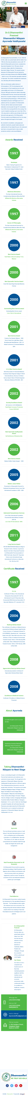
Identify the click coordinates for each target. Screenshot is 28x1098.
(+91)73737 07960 (14, 1000)
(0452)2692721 (13, 1007)
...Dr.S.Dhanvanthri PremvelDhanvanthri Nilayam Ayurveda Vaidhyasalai (15, 728)
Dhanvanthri (10, 1094)
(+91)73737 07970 (14, 1005)
